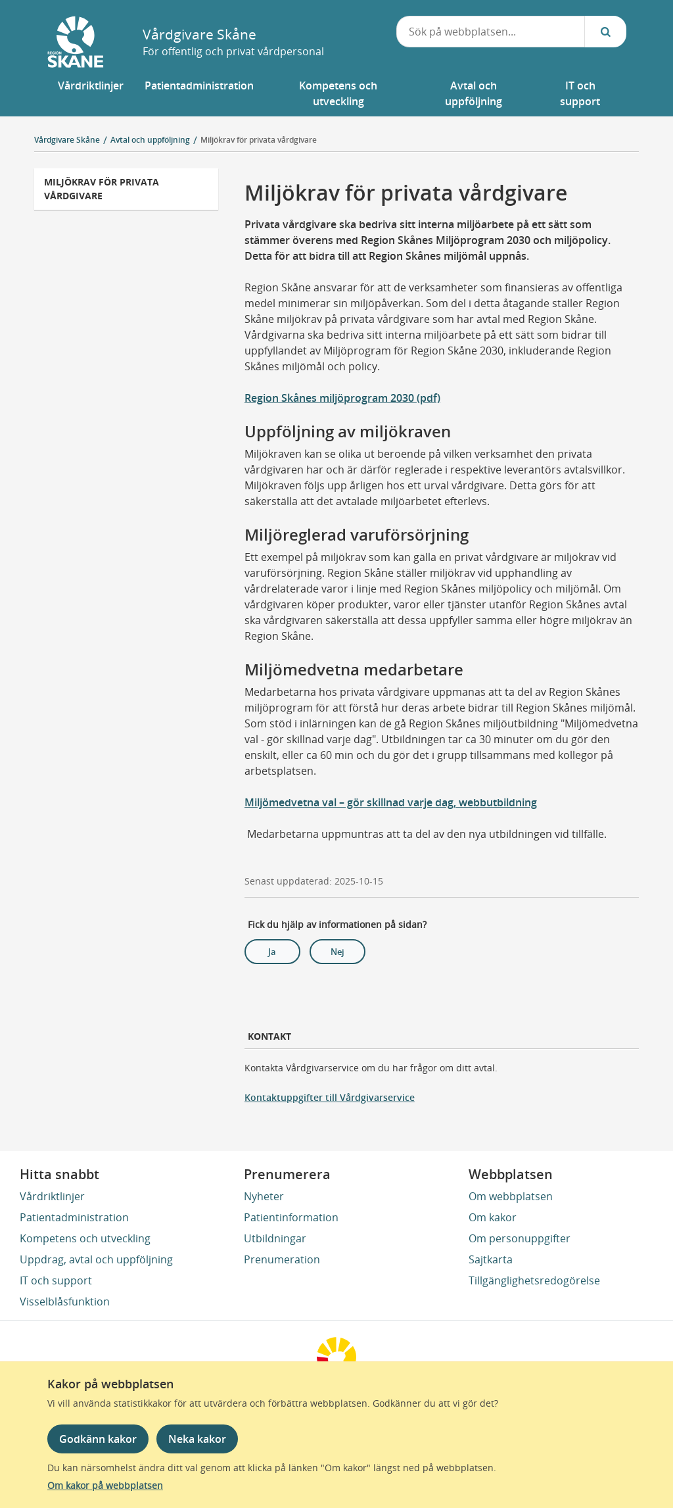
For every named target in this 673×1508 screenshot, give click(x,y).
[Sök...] (605, 31)
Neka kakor (197, 1439)
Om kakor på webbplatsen (105, 1485)
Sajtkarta (491, 1259)
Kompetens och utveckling (85, 1238)
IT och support (56, 1280)
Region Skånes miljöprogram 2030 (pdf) (342, 398)
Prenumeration (282, 1259)
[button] (90, 93)
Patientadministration (74, 1217)
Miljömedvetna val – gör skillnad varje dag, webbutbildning (390, 802)
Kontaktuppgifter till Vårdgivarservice (329, 1097)
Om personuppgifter (519, 1238)
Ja (272, 952)
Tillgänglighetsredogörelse (534, 1280)
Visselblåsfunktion (65, 1301)
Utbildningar (275, 1238)
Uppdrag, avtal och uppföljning (96, 1259)
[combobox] (491, 31)
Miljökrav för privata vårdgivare (258, 139)
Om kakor (493, 1217)
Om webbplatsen (511, 1196)
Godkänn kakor (98, 1439)
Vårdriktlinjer (52, 1196)
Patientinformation (291, 1217)
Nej (337, 952)
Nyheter (264, 1196)
